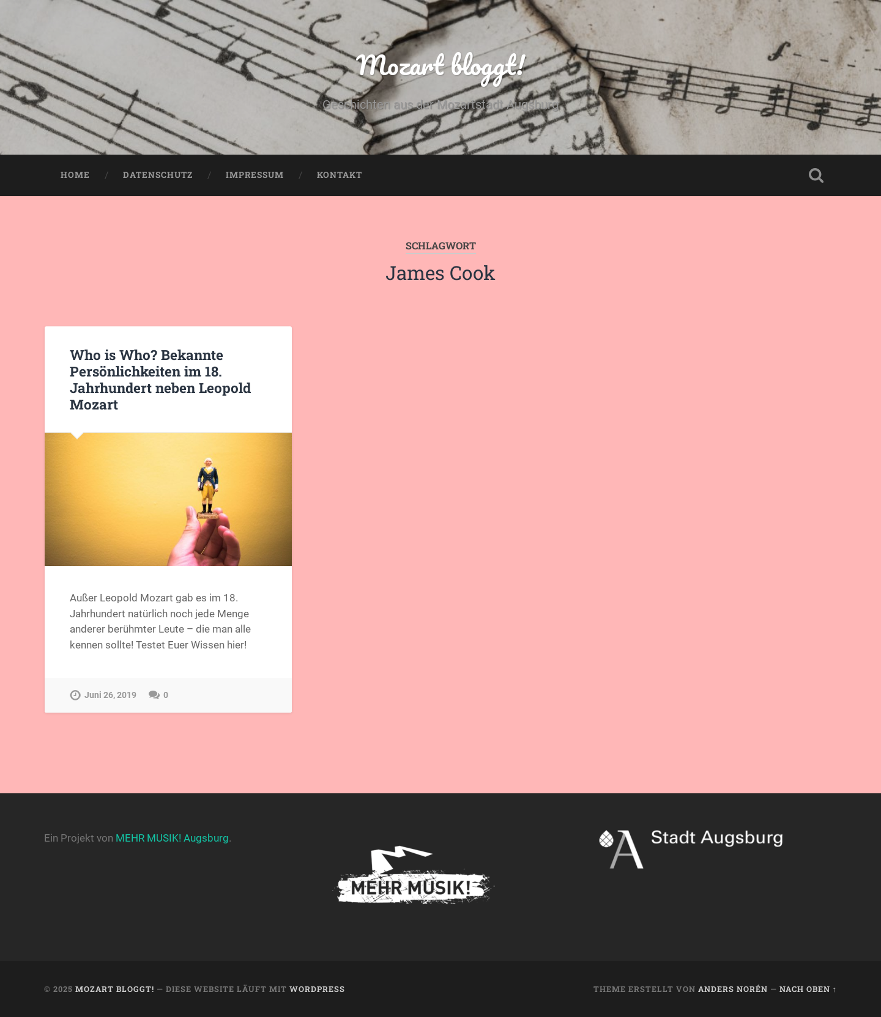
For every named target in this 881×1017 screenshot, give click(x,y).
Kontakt (339, 174)
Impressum (255, 174)
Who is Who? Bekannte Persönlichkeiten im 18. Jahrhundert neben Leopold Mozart (160, 379)
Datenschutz (158, 174)
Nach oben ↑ (808, 989)
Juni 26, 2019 (110, 695)
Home (75, 174)
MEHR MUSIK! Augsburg (172, 838)
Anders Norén (733, 989)
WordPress (317, 989)
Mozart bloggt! (440, 64)
